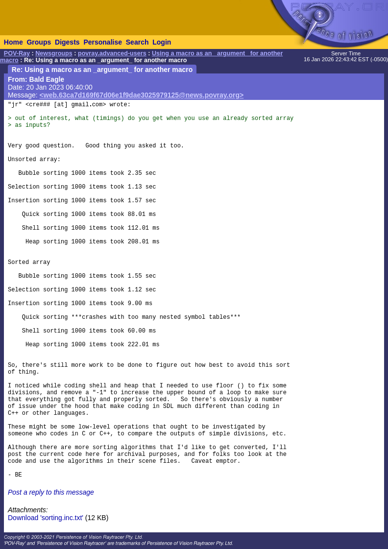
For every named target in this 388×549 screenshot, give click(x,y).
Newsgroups (54, 53)
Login (161, 42)
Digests (67, 42)
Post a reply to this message (51, 492)
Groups (38, 42)
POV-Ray (17, 53)
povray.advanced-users (112, 53)
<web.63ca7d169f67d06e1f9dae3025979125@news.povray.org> (142, 95)
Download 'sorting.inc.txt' (45, 518)
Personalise (102, 42)
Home (13, 42)
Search (137, 42)
